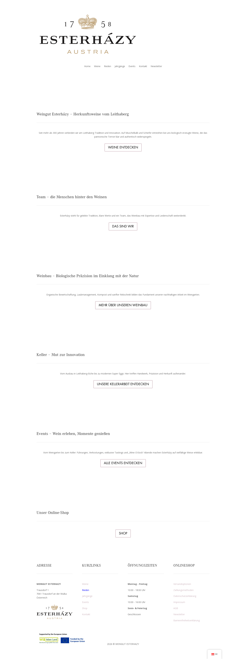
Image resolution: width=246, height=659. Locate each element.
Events (132, 66)
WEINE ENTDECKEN (123, 147)
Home (87, 66)
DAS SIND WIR (123, 226)
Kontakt (143, 66)
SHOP (123, 533)
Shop (84, 608)
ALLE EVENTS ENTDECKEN (123, 463)
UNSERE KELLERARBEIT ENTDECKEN (123, 384)
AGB (175, 608)
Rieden (107, 66)
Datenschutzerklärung (184, 596)
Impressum (179, 602)
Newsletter (156, 66)
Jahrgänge (120, 66)
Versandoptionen (182, 583)
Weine (97, 66)
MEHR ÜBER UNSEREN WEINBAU (123, 305)
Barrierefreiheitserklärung (186, 620)
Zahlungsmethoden (183, 590)
